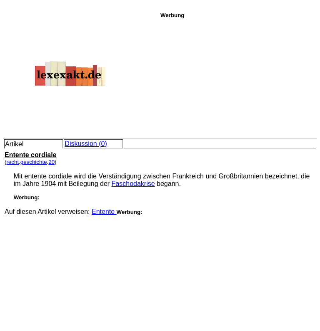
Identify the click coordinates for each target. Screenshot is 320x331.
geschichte (33, 162)
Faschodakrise (133, 183)
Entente (104, 211)
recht (12, 162)
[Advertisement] (237, 76)
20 (51, 162)
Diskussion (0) (86, 143)
